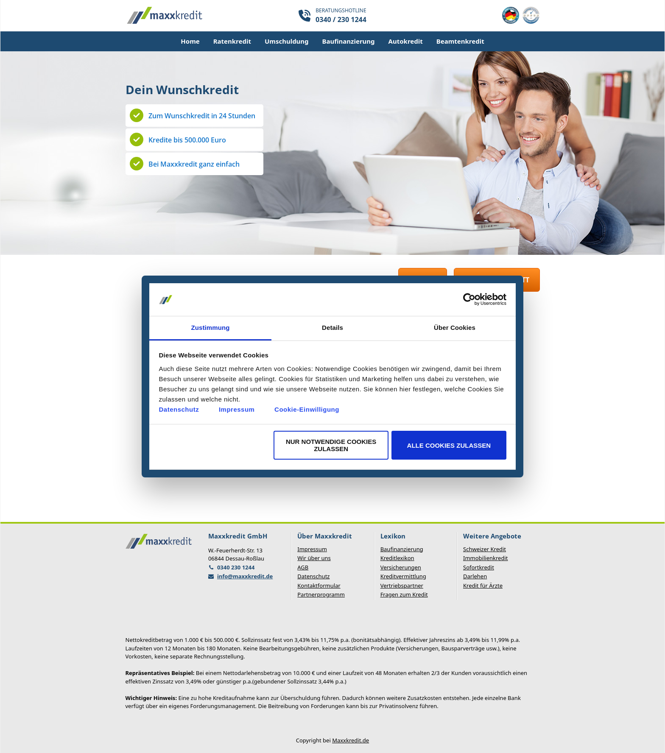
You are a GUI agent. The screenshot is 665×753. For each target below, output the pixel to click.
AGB (302, 567)
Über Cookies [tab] (454, 327)
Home (190, 41)
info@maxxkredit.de (245, 576)
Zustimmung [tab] (210, 327)
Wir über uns (314, 558)
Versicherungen (400, 567)
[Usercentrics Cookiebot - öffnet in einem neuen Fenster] (469, 299)
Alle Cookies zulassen (449, 445)
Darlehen (475, 576)
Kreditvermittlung (403, 576)
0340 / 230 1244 (341, 19)
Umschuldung (287, 41)
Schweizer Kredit (484, 549)
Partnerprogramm (321, 594)
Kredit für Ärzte (483, 585)
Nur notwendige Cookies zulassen (331, 445)
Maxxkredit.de (350, 740)
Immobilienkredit (485, 558)
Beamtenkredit (460, 41)
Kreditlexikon (397, 558)
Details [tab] (332, 327)
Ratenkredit (232, 41)
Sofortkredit (478, 567)
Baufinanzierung (348, 41)
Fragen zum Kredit (404, 594)
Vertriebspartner (401, 585)
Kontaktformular (318, 585)
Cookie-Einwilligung (306, 409)
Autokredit (405, 41)
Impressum (237, 409)
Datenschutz (179, 409)
